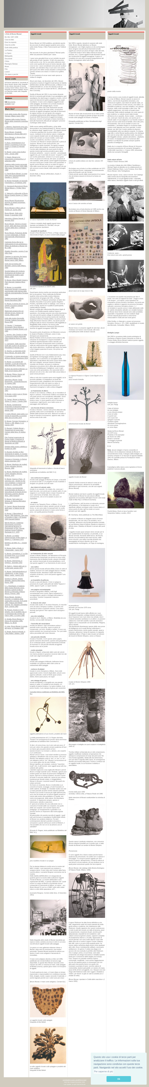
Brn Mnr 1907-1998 (11, 37)
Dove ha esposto (10, 42)
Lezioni (7, 72)
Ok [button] (118, 1079)
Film (6, 69)
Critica (7, 61)
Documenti (8, 58)
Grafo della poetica (11, 47)
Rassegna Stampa (11, 64)
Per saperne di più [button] (103, 1071)
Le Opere (8, 53)
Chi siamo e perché (11, 74)
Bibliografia (9, 56)
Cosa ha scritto (10, 45)
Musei (7, 66)
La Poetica (8, 50)
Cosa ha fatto (9, 40)
